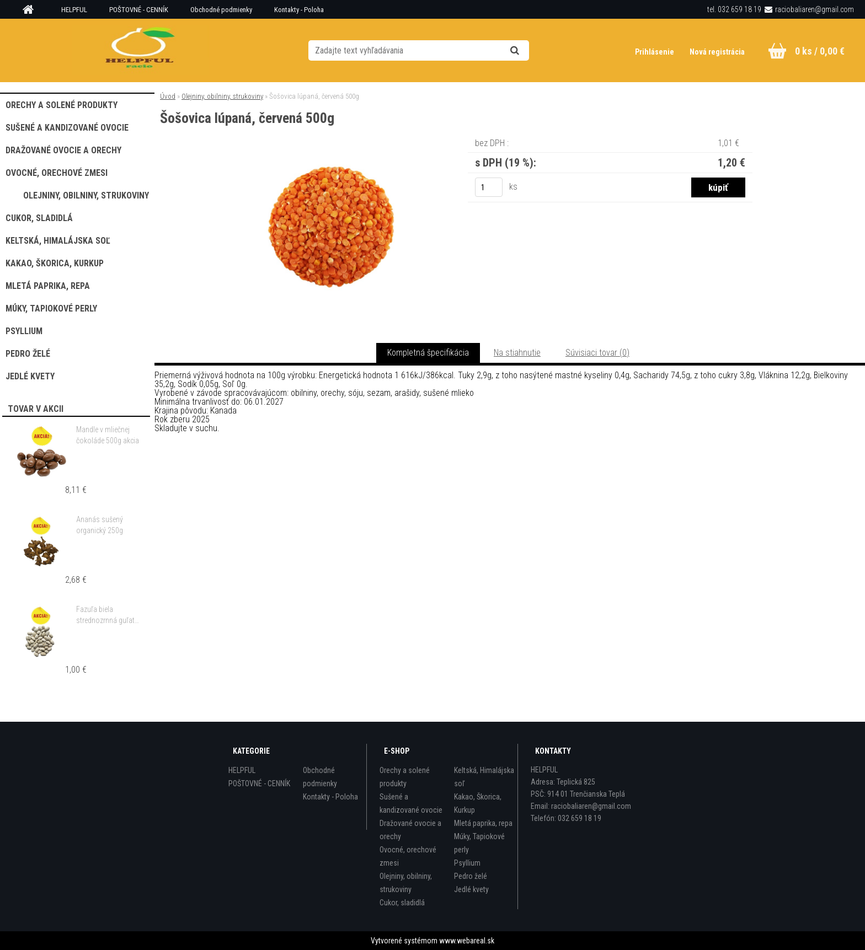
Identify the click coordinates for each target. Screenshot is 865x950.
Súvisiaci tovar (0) (597, 352)
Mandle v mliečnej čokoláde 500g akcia (107, 435)
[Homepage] (32, 10)
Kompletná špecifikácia (428, 352)
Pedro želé (470, 876)
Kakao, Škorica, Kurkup (477, 803)
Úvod (167, 96)
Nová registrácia (717, 51)
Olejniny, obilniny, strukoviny (222, 96)
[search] (528, 50)
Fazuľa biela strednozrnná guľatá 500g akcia (107, 615)
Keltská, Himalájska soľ (484, 777)
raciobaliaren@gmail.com (814, 9)
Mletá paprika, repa (483, 823)
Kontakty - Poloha (299, 10)
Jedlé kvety (471, 889)
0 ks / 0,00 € (820, 51)
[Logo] (141, 50)
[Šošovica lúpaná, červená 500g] (331, 151)
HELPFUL (74, 10)
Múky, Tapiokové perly (479, 843)
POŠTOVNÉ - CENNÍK (138, 10)
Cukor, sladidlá (402, 902)
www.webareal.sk (466, 940)
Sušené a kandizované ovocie (411, 803)
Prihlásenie (655, 51)
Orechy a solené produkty (405, 777)
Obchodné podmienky (221, 10)
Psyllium (467, 862)
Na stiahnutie (517, 352)
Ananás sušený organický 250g (99, 525)
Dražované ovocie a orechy (410, 830)
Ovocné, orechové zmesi (408, 856)
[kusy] (489, 187)
